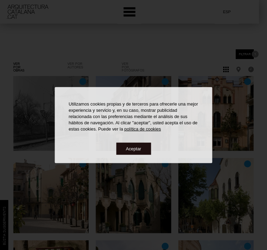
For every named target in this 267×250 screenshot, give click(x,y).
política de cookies (142, 128)
